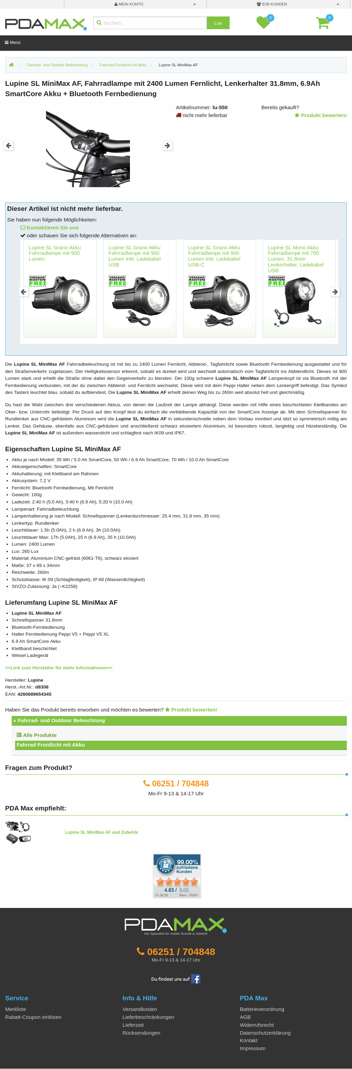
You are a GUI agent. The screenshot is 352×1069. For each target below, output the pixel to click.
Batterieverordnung (262, 1009)
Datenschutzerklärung (265, 1033)
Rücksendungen (141, 1033)
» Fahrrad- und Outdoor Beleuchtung (59, 720)
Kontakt (249, 1040)
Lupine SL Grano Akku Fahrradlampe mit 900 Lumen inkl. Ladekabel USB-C (214, 256)
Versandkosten (139, 1009)
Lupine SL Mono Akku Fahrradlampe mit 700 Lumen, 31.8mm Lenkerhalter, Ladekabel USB (296, 258)
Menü (12, 42)
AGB (245, 1017)
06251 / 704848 (180, 783)
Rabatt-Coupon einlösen (33, 1017)
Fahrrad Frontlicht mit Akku (50, 745)
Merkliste (15, 1009)
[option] (88, 145)
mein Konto (128, 4)
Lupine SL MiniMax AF (178, 65)
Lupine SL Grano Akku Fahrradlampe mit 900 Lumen (55, 253)
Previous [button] (8, 146)
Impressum (253, 1048)
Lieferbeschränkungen (148, 1017)
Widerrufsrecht (257, 1025)
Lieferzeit (133, 1025)
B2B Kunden (272, 4)
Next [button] (168, 146)
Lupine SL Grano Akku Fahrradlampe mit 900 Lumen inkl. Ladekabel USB (135, 256)
